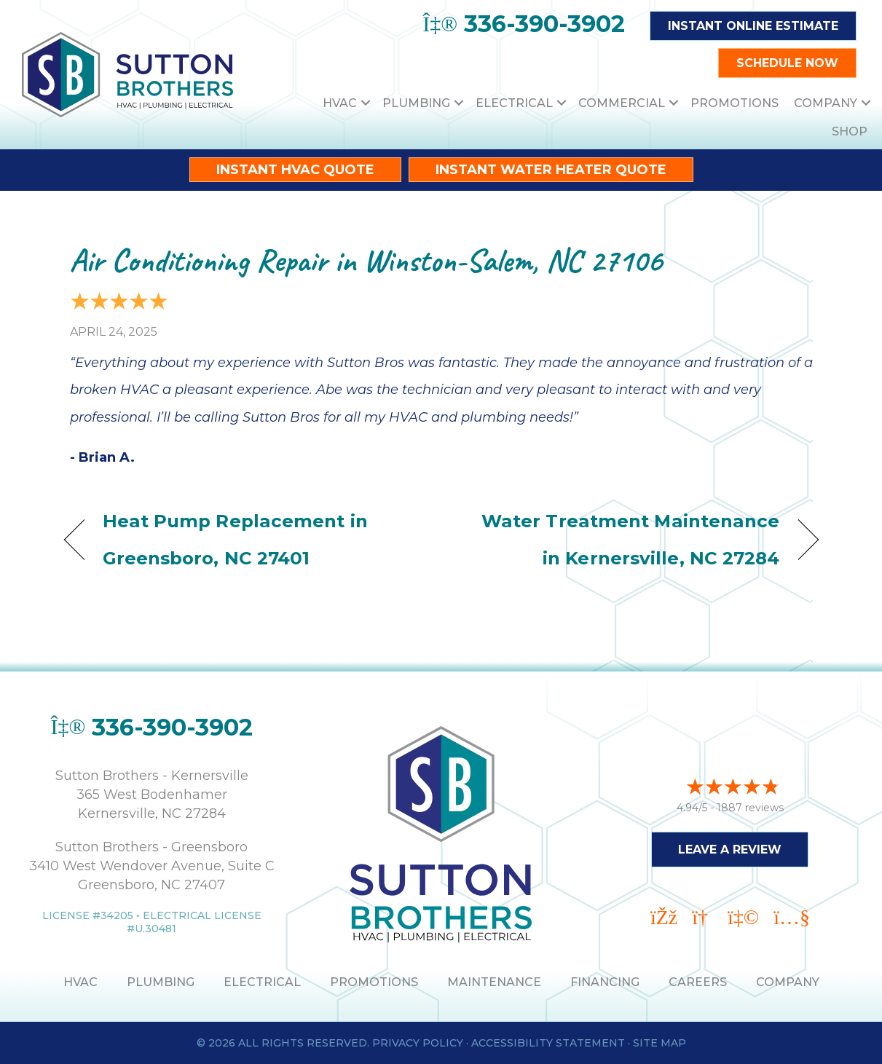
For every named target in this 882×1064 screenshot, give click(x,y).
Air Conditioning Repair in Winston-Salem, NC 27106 (366, 260)
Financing (604, 982)
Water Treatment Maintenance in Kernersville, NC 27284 (621, 539)
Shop (849, 131)
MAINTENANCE (494, 982)
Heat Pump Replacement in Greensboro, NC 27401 (235, 539)
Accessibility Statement (548, 1042)
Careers (698, 982)
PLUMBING (160, 982)
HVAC (340, 103)
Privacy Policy (417, 1042)
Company (825, 103)
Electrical (514, 103)
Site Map (659, 1042)
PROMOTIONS (374, 982)
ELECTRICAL (262, 982)
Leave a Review (729, 849)
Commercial (621, 103)
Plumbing (416, 103)
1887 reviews (750, 806)
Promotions (734, 103)
